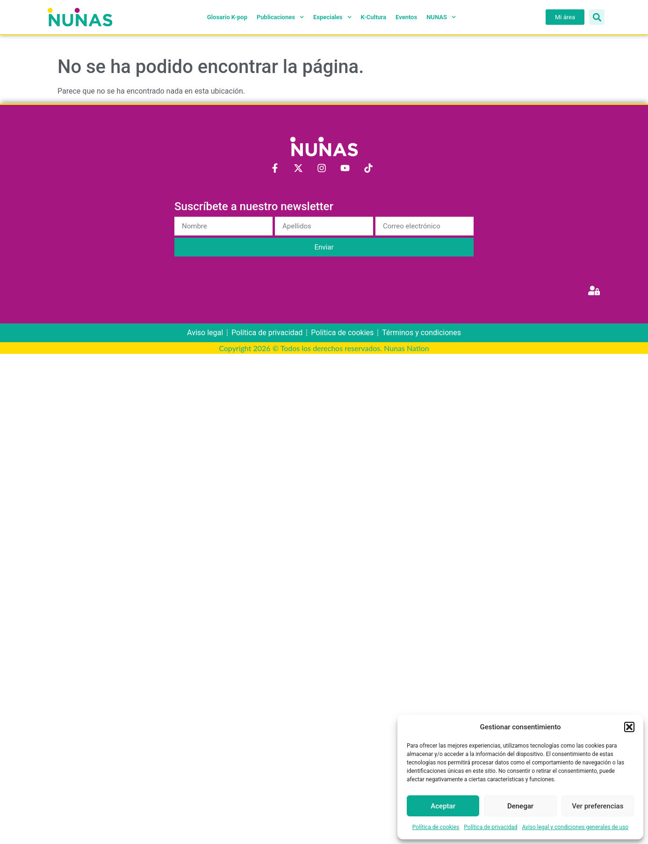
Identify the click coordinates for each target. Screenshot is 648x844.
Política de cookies (436, 827)
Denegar (520, 806)
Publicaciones (280, 17)
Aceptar (443, 806)
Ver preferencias (597, 806)
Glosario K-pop (227, 17)
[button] (629, 727)
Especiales (332, 17)
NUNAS (441, 17)
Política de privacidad (490, 827)
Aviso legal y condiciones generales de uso (575, 827)
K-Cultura (373, 17)
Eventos (406, 17)
